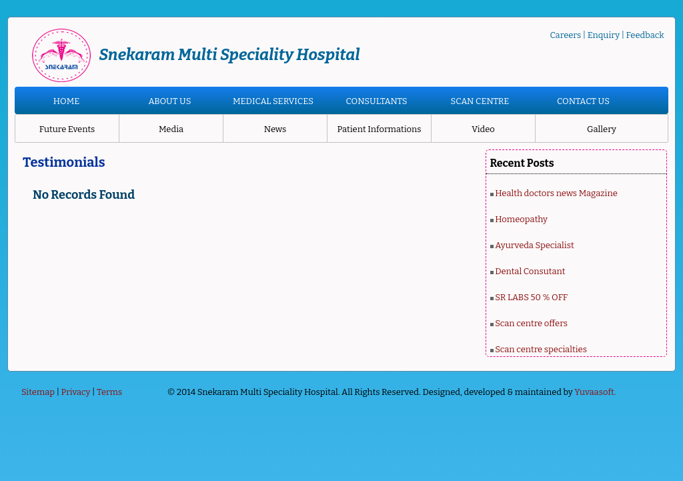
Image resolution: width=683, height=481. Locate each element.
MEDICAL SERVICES (273, 101)
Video (483, 129)
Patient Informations (379, 129)
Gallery (601, 129)
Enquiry (604, 35)
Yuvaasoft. (595, 392)
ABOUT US (169, 101)
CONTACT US (583, 101)
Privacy (76, 392)
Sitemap (38, 392)
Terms (109, 392)
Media (171, 129)
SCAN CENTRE (480, 101)
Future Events (67, 129)
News (275, 129)
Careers (565, 35)
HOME (66, 101)
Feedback (645, 35)
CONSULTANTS (376, 101)
